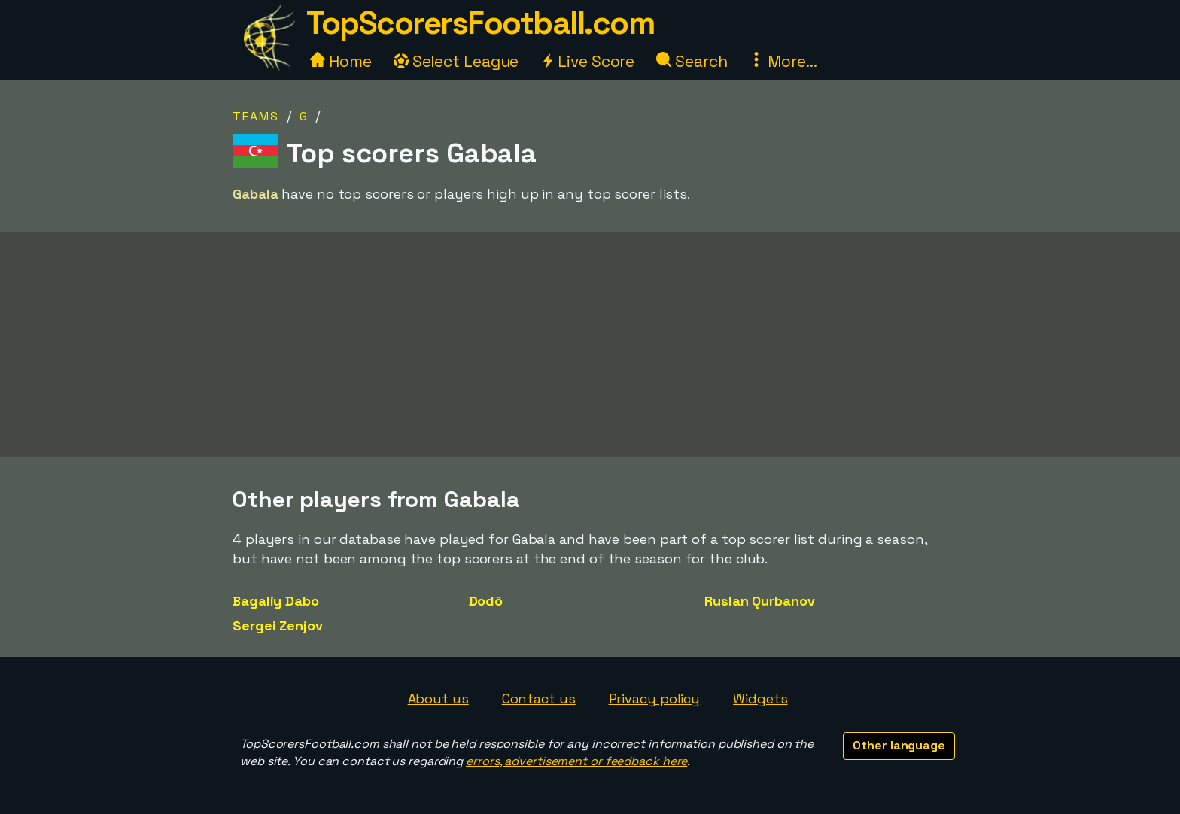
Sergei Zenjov (278, 625)
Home (341, 61)
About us (438, 698)
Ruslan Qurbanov (759, 600)
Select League (456, 61)
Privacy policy (655, 698)
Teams (256, 116)
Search (691, 61)
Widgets (760, 698)
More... (783, 61)
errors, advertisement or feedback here (576, 761)
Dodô (486, 600)
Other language (899, 745)
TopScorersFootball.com (480, 23)
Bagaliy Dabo (276, 600)
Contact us (539, 698)
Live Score (587, 61)
